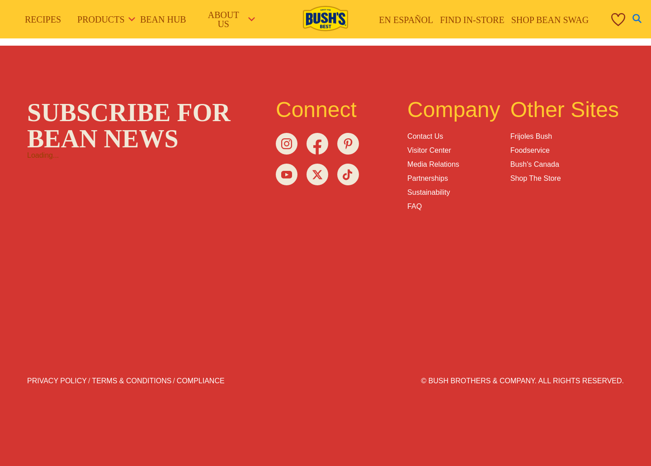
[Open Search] (637, 19)
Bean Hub (163, 19)
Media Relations (433, 164)
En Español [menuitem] (406, 20)
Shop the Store (535, 178)
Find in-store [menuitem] (472, 20)
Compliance (201, 381)
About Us (231, 19)
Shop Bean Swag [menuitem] (550, 20)
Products (103, 19)
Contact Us (425, 136)
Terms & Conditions (131, 381)
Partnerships (427, 178)
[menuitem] (607, 19)
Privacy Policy (57, 381)
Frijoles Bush (531, 136)
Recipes (43, 19)
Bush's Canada (534, 164)
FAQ (414, 206)
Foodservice (530, 150)
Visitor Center (429, 150)
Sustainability (428, 192)
